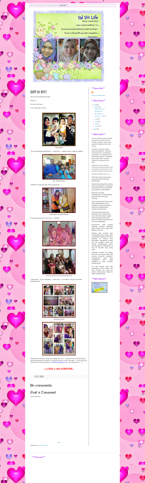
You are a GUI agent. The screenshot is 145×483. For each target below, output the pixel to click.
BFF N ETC (63, 5)
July (96, 119)
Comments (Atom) (43, 445)
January (97, 126)
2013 (95, 129)
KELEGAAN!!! (98, 111)
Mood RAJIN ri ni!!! (100, 109)
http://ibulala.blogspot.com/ (59, 362)
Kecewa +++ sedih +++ (101, 116)
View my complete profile (98, 95)
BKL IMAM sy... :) (99, 113)
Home (32, 5)
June (96, 121)
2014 (95, 105)
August (97, 107)
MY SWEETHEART (52, 5)
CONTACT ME (40, 5)
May (96, 123)
